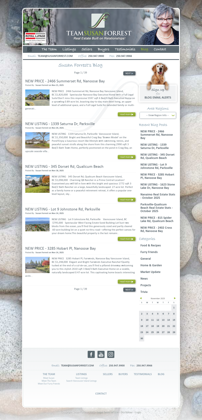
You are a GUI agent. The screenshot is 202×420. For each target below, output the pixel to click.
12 (158, 319)
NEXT (129, 73)
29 (174, 332)
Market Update (150, 272)
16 (141, 326)
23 (141, 332)
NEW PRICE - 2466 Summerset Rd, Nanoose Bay (65, 81)
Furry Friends (149, 252)
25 (152, 332)
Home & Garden (151, 265)
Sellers (86, 49)
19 (158, 326)
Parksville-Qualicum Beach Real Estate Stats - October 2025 (156, 208)
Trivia (144, 291)
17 (147, 326)
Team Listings (81, 378)
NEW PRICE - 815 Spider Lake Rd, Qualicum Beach (156, 219)
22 (174, 326)
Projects (145, 285)
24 (147, 332)
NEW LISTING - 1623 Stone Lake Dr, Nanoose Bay (157, 186)
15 (174, 319)
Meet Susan (48, 378)
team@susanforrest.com (55, 56)
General (145, 258)
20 (163, 326)
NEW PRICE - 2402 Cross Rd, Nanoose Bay (156, 229)
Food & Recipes (150, 245)
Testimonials (125, 49)
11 (152, 319)
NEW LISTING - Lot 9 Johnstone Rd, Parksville (62, 209)
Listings (69, 49)
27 (163, 332)
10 (147, 319)
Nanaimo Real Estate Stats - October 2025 (157, 196)
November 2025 (158, 298)
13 (163, 319)
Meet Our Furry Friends (49, 383)
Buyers (103, 49)
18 (152, 326)
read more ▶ (126, 114)
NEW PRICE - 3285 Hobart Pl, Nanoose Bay (60, 248)
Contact (160, 49)
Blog (144, 49)
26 (158, 332)
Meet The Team (49, 381)
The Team (49, 49)
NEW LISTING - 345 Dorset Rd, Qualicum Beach (64, 166)
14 (168, 319)
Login (138, 412)
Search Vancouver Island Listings (81, 381)
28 (168, 332)
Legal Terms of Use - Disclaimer (115, 412)
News (144, 278)
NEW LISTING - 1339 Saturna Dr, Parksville (60, 124)
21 (168, 326)
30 (141, 338)
